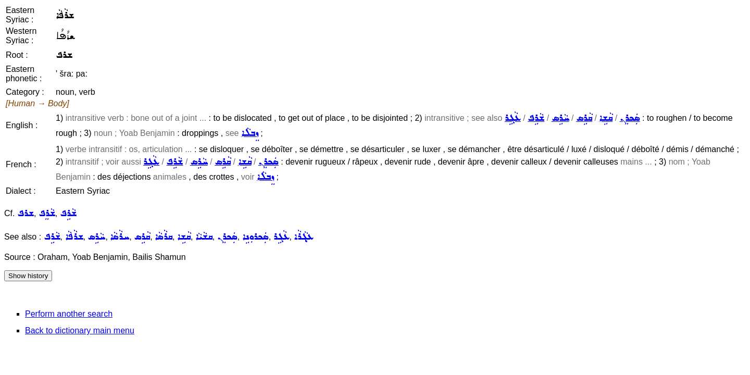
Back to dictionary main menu (79, 330)
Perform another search (69, 313)
